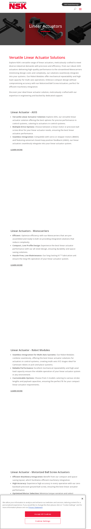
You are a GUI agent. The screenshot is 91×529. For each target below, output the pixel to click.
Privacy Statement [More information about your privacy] (36, 507)
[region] (43, 512)
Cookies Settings (42, 521)
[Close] (82, 498)
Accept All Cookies (42, 514)
